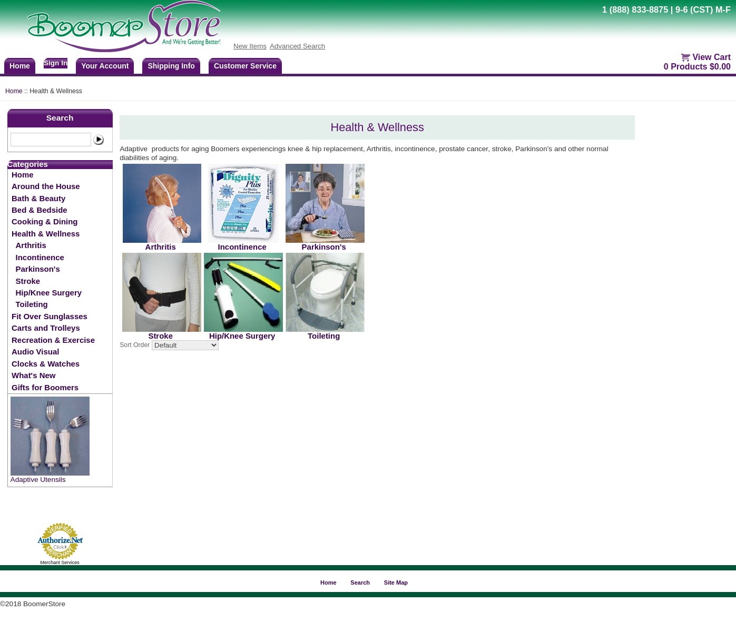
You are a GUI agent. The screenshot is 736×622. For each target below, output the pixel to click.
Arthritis (31, 245)
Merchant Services (60, 562)
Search (60, 117)
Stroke (28, 281)
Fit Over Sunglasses (49, 316)
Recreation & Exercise (53, 339)
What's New (33, 375)
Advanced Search (297, 46)
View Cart (711, 57)
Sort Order (135, 345)
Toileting (32, 304)
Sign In (55, 63)
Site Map (396, 582)
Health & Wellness (46, 233)
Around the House (46, 186)
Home (14, 91)
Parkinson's (38, 268)
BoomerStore (124, 26)
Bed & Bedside (39, 209)
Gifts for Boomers (45, 387)
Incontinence (40, 257)
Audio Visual (35, 351)
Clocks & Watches (46, 363)
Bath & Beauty (38, 198)
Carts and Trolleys (46, 327)
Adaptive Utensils (38, 479)
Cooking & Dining (44, 221)
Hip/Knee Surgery (49, 292)
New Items (250, 46)
